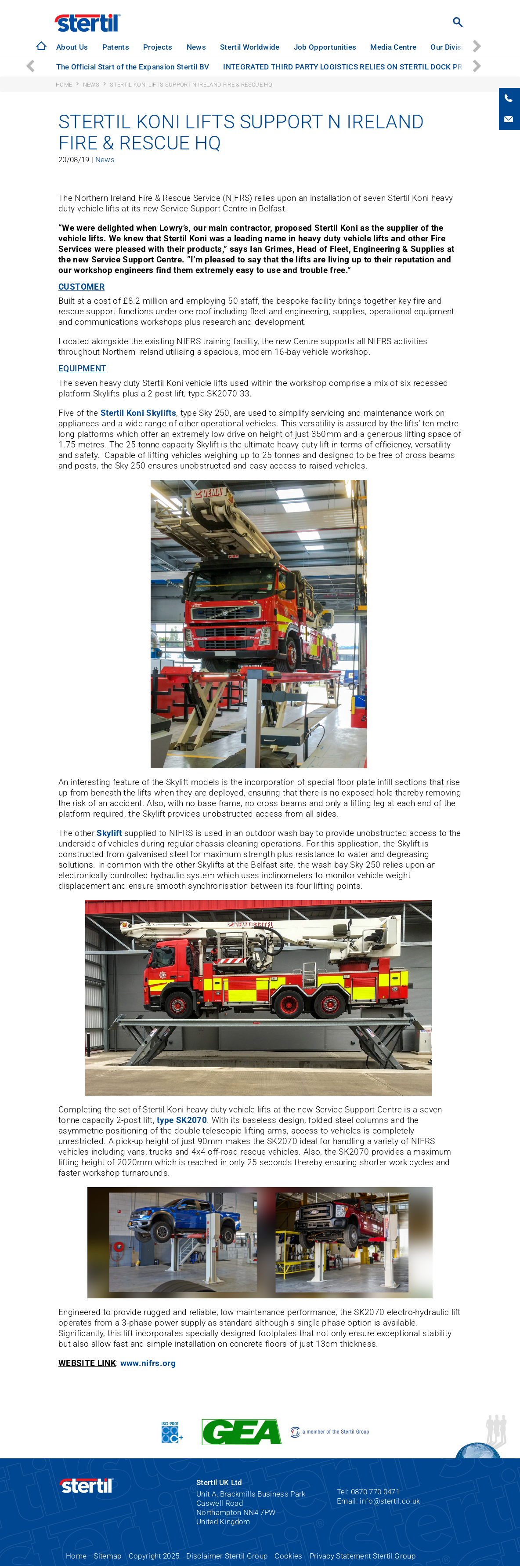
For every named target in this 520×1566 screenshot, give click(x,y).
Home (76, 1555)
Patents (115, 47)
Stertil (88, 23)
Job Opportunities (325, 47)
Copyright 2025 (154, 1555)
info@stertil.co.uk (390, 1501)
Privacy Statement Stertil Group (362, 1555)
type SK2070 (182, 1120)
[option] (72, 47)
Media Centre (393, 47)
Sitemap (107, 1555)
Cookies (288, 1555)
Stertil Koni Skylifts (138, 413)
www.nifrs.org (148, 1363)
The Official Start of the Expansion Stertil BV (132, 66)
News (196, 47)
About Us (72, 47)
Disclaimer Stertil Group (226, 1555)
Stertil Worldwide (250, 47)
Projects (158, 47)
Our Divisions (453, 47)
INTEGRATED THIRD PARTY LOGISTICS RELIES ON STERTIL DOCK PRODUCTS (357, 66)
